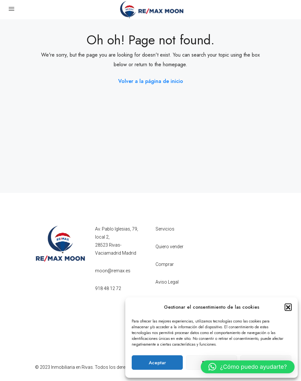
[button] (288, 307)
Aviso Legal (167, 282)
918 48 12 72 (108, 288)
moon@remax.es (112, 270)
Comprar (164, 264)
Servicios (164, 228)
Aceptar (157, 362)
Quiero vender (169, 246)
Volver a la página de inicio (150, 81)
